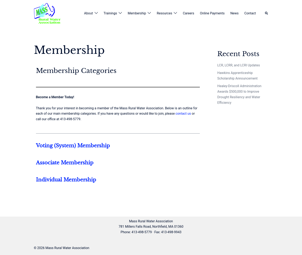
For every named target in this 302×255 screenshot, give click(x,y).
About (88, 13)
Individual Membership (66, 180)
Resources (164, 13)
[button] (266, 13)
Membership (137, 13)
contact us (183, 113)
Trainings (110, 13)
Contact (250, 13)
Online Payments (212, 13)
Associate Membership (64, 163)
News (234, 13)
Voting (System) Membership (73, 146)
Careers (188, 13)
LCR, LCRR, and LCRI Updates (238, 65)
